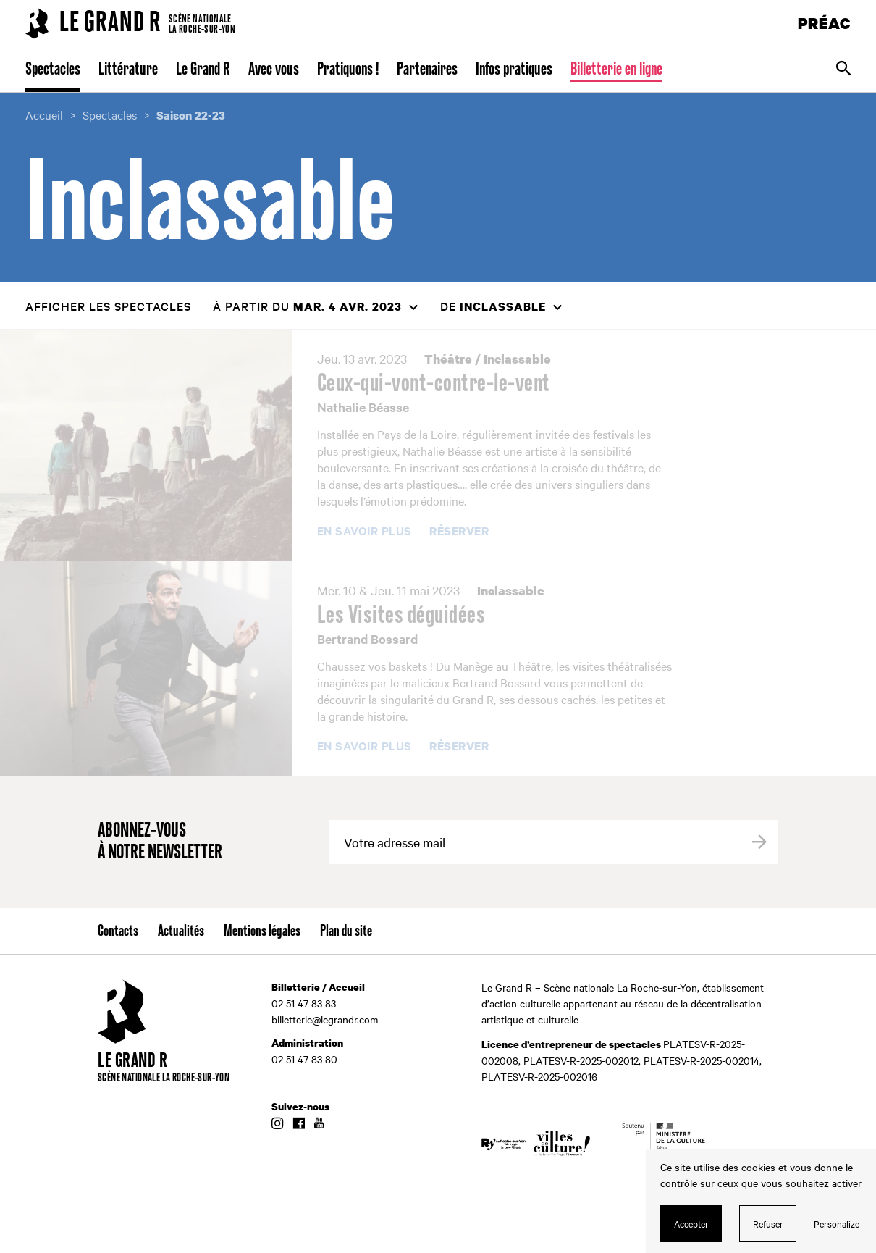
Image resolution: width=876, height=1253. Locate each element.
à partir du (307, 306)
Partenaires (427, 69)
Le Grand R (203, 69)
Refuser (768, 1223)
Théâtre (448, 359)
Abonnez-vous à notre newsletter (160, 842)
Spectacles (52, 69)
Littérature (128, 69)
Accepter (691, 1223)
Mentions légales (262, 931)
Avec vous (273, 69)
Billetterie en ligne (616, 69)
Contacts (118, 931)
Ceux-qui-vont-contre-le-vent (433, 383)
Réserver (459, 531)
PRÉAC (824, 22)
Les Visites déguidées (401, 615)
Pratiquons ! (348, 69)
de (493, 306)
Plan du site (346, 931)
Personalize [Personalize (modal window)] (836, 1223)
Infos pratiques (514, 69)
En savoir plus (364, 531)
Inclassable (517, 359)
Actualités (181, 931)
